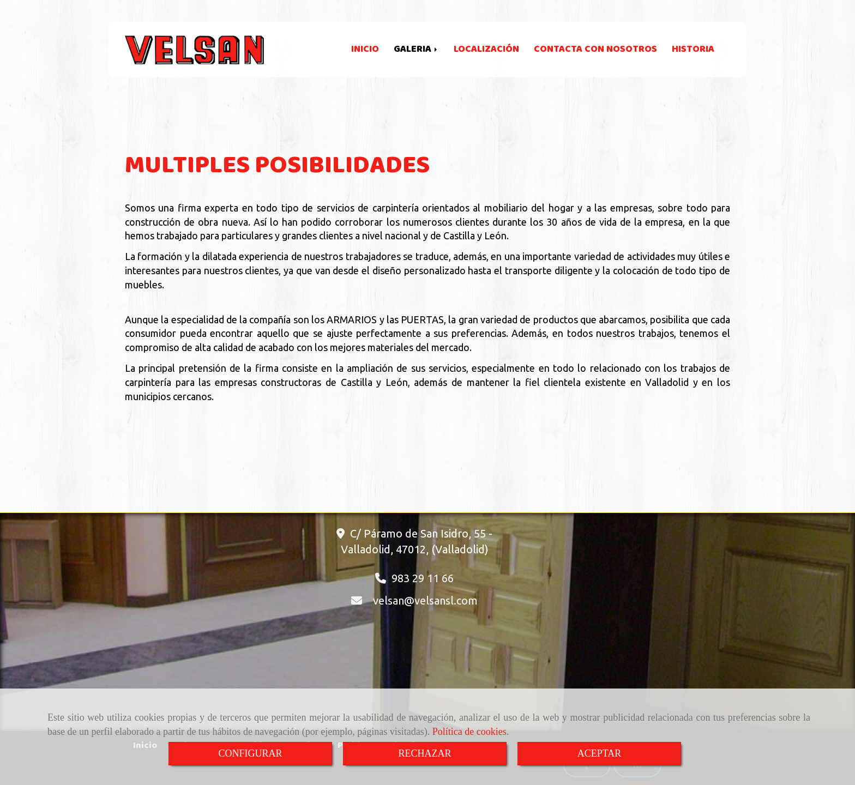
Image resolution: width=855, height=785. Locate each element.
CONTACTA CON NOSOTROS (595, 49)
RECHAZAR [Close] (424, 753)
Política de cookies (469, 731)
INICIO (365, 49)
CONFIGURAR (250, 753)
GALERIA (416, 49)
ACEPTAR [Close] (599, 753)
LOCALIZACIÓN (486, 49)
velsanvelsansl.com (425, 600)
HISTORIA (693, 49)
